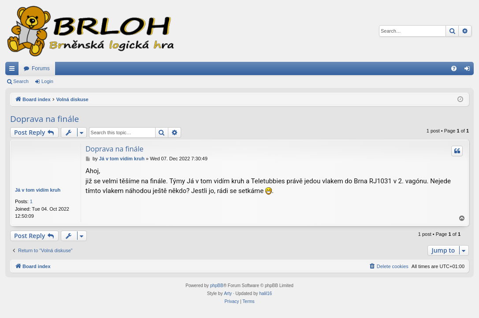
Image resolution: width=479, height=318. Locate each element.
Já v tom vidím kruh (37, 190)
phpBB (216, 285)
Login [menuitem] (469, 70)
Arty (228, 293)
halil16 (265, 293)
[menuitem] (453, 68)
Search (21, 81)
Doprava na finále (44, 119)
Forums (41, 68)
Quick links (14, 70)
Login (47, 81)
